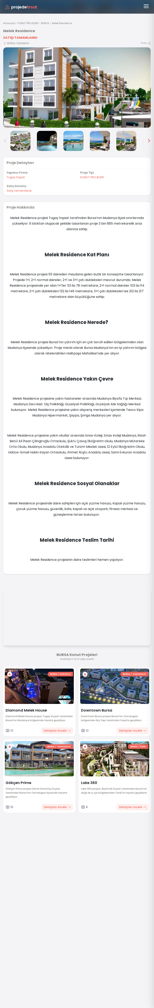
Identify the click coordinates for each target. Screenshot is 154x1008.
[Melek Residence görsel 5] (100, 141)
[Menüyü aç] (146, 6)
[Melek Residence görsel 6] (126, 141)
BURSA (45, 23)
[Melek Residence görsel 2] (20, 141)
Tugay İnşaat (16, 177)
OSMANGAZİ (139, 674)
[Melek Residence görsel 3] (47, 141)
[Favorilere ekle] (9, 674)
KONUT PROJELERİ (28, 23)
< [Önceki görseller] (5, 141)
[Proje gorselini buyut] (77, 87)
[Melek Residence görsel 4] (73, 141)
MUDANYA (65, 674)
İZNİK (143, 746)
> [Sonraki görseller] (149, 141)
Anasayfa (9, 23)
